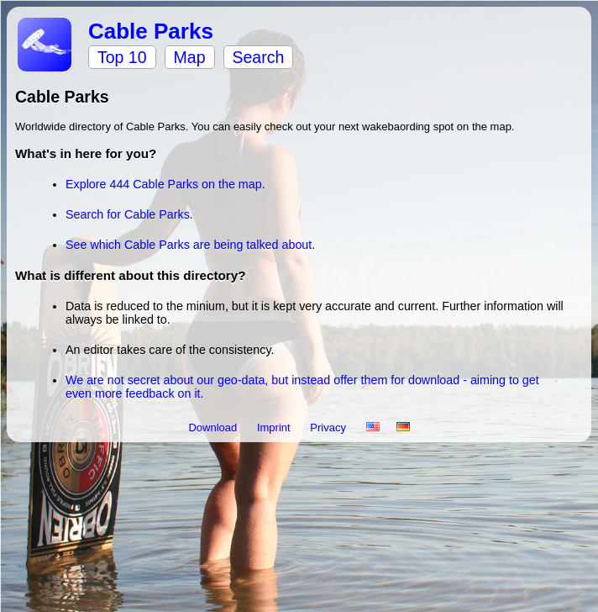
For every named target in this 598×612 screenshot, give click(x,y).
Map (190, 57)
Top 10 (122, 57)
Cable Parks (150, 31)
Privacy (329, 427)
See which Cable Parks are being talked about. (190, 244)
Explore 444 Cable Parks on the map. (165, 184)
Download (213, 427)
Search (259, 57)
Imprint (275, 427)
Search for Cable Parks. (129, 214)
